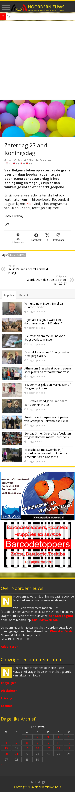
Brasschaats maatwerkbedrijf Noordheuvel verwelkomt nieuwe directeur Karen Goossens (45, 453)
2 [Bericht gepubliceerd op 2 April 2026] (37, 737)
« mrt (4, 764)
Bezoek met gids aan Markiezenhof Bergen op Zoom (47, 386)
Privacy (6, 698)
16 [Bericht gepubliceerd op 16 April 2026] (37, 748)
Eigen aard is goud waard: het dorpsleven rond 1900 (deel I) (43, 321)
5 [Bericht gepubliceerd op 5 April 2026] (69, 737)
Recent (23, 295)
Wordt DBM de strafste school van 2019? (46, 280)
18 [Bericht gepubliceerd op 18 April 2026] (58, 748)
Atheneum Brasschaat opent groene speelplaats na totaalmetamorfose (48, 370)
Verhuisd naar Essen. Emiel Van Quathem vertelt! (44, 305)
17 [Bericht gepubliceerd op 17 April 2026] (48, 748)
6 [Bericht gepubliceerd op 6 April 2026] (6, 743)
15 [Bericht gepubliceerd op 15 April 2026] (27, 748)
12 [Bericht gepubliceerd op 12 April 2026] (68, 743)
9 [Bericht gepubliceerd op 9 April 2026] (37, 743)
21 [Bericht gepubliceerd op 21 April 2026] (16, 754)
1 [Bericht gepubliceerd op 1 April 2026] (27, 737)
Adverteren (9, 646)
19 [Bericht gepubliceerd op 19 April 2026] (68, 748)
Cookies (6, 706)
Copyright (8, 683)
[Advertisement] (37, 60)
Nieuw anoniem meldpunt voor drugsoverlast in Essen (37, 16)
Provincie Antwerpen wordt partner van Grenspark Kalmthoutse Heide (47, 419)
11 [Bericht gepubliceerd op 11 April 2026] (58, 743)
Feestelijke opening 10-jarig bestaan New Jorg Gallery (47, 354)
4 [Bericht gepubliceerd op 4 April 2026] (58, 737)
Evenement (46, 160)
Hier (29, 204)
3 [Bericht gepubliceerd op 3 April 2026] (48, 737)
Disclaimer (9, 690)
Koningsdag (17, 254)
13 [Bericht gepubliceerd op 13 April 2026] (6, 748)
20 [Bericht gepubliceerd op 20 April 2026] (6, 754)
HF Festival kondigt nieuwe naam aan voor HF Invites (45, 403)
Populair (9, 295)
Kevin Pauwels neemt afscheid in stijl (28, 269)
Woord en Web (61, 631)
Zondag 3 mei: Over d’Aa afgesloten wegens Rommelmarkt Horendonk (47, 435)
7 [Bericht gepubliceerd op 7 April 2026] (16, 743)
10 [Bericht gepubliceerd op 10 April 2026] (48, 743)
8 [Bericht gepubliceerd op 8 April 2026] (27, 743)
